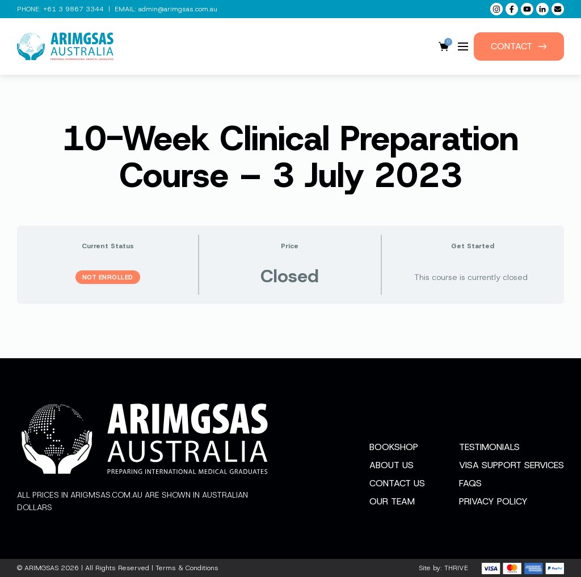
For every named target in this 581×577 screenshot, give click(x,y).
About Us (391, 465)
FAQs (470, 483)
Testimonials (489, 447)
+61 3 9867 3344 (73, 9)
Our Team (392, 501)
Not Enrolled (107, 277)
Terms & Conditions (186, 567)
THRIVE (456, 567)
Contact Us (397, 483)
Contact (519, 46)
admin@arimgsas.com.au (177, 9)
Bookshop (393, 447)
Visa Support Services (511, 465)
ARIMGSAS (41, 567)
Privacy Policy (493, 501)
